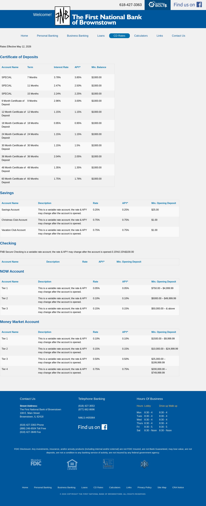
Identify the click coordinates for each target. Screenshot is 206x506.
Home (24, 35)
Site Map (161, 487)
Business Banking (77, 35)
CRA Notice (178, 487)
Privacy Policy (144, 487)
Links (160, 35)
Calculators (141, 35)
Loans (101, 35)
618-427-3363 (130, 5)
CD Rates (119, 35)
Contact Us (178, 35)
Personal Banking (47, 35)
